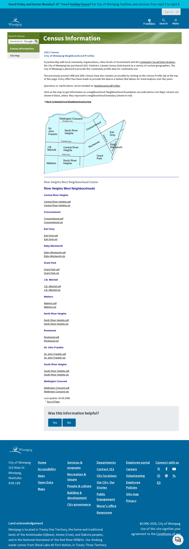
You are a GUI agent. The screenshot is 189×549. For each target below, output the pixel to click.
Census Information (22, 48)
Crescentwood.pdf (53, 218)
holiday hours (79, 4)
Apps (41, 476)
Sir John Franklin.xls (54, 357)
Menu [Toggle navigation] (175, 22)
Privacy (131, 501)
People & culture (79, 486)
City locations (107, 476)
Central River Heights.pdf (57, 201)
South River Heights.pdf (56, 371)
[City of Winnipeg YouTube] (174, 470)
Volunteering (135, 476)
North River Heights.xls (56, 324)
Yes (55, 423)
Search (163, 22)
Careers (131, 469)
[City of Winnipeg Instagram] (159, 477)
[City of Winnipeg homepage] (20, 452)
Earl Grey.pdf (51, 235)
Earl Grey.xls (50, 239)
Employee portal (138, 462)
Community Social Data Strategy (157, 62)
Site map (132, 494)
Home (42, 462)
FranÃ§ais (149, 23)
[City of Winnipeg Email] (159, 484)
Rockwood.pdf (51, 337)
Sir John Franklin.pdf (55, 354)
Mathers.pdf (50, 303)
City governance (79, 504)
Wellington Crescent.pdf (56, 388)
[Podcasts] (166, 477)
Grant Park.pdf (52, 269)
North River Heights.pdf (56, 320)
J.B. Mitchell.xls (52, 290)
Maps (41, 489)
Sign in (169, 12)
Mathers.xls (50, 307)
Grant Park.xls (51, 273)
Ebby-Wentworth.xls (54, 256)
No (69, 423)
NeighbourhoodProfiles (107, 85)
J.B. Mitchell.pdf (52, 286)
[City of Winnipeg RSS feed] (174, 477)
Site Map (15, 55)
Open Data (45, 482)
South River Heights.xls (56, 374)
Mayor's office (106, 506)
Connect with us (167, 462)
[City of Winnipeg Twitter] (159, 470)
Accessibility (47, 469)
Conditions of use (168, 534)
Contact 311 (105, 469)
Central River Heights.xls (57, 205)
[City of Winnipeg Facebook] (166, 470)
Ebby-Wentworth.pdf (55, 252)
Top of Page (53, 401)
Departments (106, 462)
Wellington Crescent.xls (56, 391)
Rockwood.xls (51, 340)
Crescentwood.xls (53, 222)
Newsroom (104, 512)
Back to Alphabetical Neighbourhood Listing (68, 101)
